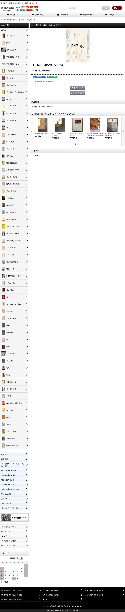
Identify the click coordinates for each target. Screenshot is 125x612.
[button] (77, 93)
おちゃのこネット (58, 610)
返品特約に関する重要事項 (43, 81)
